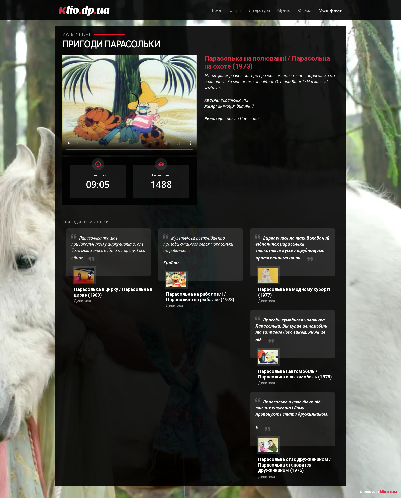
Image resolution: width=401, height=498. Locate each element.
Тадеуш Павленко (242, 118)
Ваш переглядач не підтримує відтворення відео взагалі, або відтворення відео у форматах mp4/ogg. (129, 105)
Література (259, 10)
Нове (216, 10)
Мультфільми (330, 10)
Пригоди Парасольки (111, 44)
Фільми (304, 10)
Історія (235, 10)
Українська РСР (235, 100)
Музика (284, 10)
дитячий (245, 106)
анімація (226, 106)
